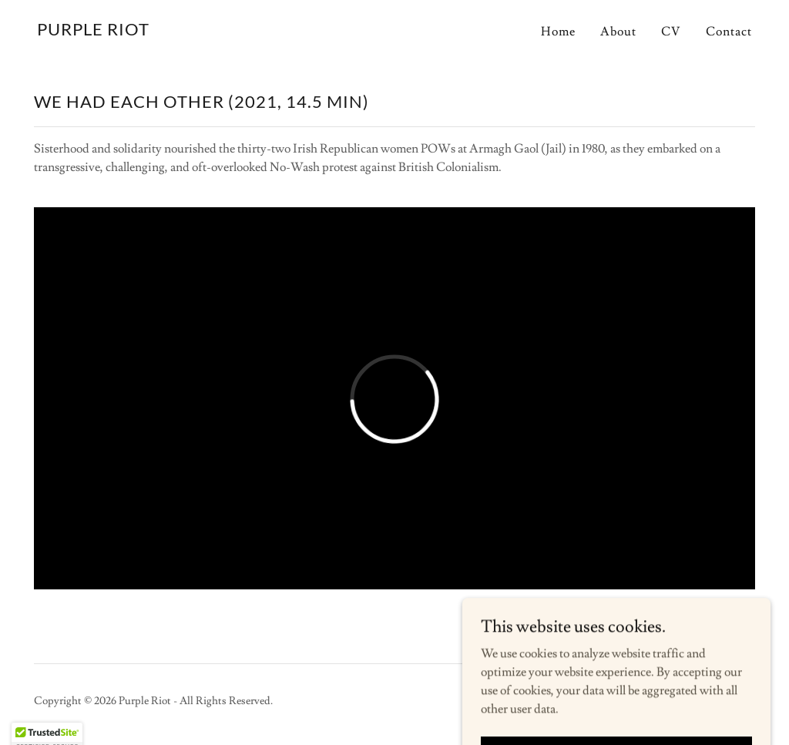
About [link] (618, 31)
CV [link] (671, 31)
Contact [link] (729, 31)
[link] (93, 31)
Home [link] (558, 31)
